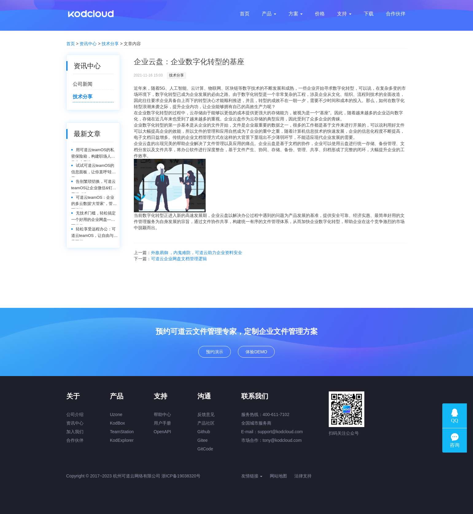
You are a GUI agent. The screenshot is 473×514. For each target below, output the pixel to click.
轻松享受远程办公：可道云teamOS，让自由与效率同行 (94, 234)
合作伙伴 (74, 440)
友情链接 (252, 475)
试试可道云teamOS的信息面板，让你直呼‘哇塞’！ (92, 170)
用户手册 (162, 423)
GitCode (205, 448)
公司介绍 (74, 414)
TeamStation (122, 431)
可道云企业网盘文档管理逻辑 (179, 258)
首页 (70, 43)
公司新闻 (82, 84)
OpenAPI (162, 431)
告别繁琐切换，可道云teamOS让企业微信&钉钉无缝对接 (93, 186)
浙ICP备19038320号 (181, 475)
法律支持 (303, 475)
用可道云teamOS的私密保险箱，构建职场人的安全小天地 (93, 154)
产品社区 (206, 423)
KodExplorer (122, 440)
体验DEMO (256, 351)
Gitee (202, 440)
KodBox (117, 423)
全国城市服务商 (256, 423)
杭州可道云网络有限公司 (136, 475)
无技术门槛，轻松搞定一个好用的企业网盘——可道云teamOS (93, 218)
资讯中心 (88, 43)
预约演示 (214, 351)
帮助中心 (162, 414)
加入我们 (74, 431)
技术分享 (110, 43)
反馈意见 (206, 414)
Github (203, 431)
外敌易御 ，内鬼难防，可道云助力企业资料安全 (196, 252)
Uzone (116, 414)
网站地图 (278, 475)
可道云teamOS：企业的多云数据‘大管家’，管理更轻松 (94, 202)
